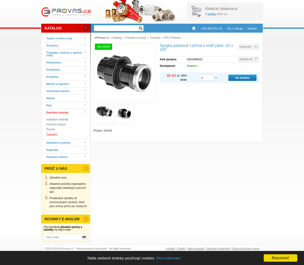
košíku (212, 14)
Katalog (117, 37)
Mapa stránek (196, 248)
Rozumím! (280, 258)
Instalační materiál (57, 119)
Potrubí (50, 129)
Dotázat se (246, 59)
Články (181, 248)
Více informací (168, 258)
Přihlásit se (211, 8)
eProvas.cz (102, 37)
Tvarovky (51, 134)
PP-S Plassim (172, 37)
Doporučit (245, 46)
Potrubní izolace (56, 124)
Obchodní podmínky (218, 248)
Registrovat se (229, 8)
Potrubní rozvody (135, 37)
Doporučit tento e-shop (245, 248)
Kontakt (170, 248)
